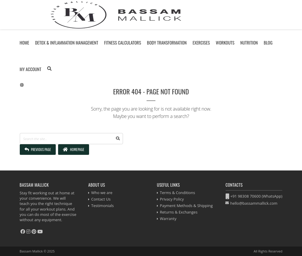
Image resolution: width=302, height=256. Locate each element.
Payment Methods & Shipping (186, 205)
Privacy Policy (172, 199)
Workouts (225, 42)
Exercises (201, 42)
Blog (268, 42)
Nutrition (249, 42)
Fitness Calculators (122, 42)
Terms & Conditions (177, 192)
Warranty (168, 218)
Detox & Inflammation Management (66, 42)
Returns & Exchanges (179, 212)
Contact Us (101, 199)
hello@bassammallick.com (254, 203)
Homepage (73, 149)
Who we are (101, 192)
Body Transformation (167, 42)
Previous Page (37, 149)
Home (24, 42)
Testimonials (102, 205)
